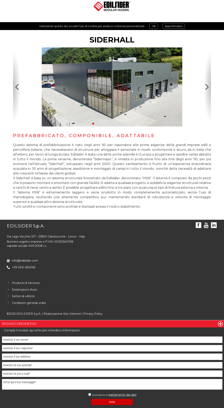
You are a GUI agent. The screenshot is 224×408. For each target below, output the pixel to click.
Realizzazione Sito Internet (62, 314)
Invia (112, 401)
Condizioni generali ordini (29, 303)
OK (154, 26)
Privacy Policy (93, 314)
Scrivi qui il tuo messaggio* (112, 384)
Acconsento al (112, 395)
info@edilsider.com (25, 260)
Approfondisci (174, 26)
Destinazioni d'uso (24, 289)
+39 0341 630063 (23, 267)
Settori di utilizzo (23, 296)
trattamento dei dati (122, 395)
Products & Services (26, 283)
